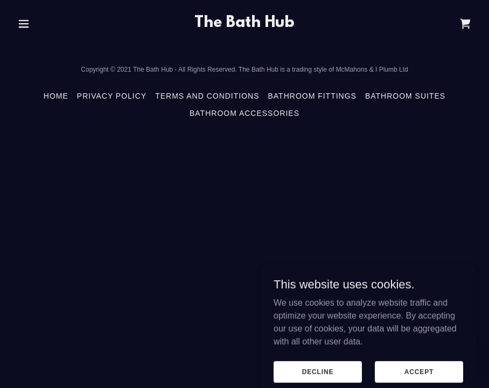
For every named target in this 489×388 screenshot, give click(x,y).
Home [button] (56, 96)
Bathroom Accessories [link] (244, 113)
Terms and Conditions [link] (207, 96)
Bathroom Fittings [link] (312, 96)
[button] (24, 23)
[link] (244, 24)
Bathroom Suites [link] (405, 96)
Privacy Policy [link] (111, 96)
